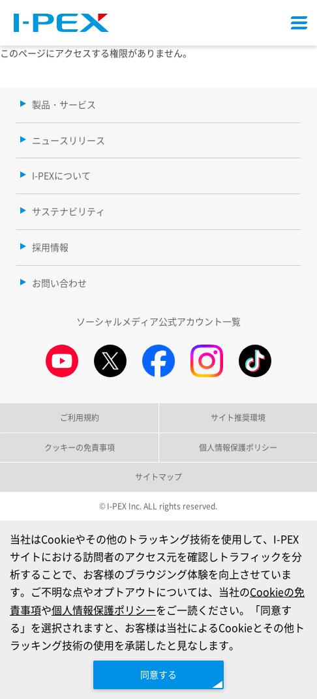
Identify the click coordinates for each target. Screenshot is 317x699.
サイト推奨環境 (238, 417)
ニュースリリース (68, 140)
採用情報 (50, 246)
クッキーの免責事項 (79, 447)
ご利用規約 (79, 417)
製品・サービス (64, 104)
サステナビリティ (68, 211)
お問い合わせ (59, 282)
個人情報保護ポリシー (104, 610)
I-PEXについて (61, 175)
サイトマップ (158, 476)
